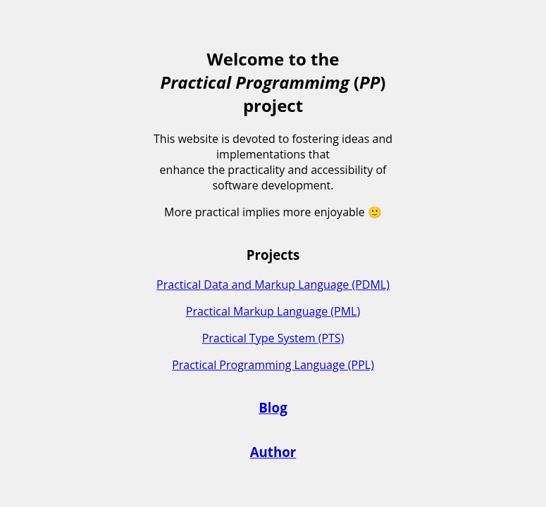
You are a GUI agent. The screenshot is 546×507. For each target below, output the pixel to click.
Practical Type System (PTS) (273, 338)
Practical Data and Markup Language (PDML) (273, 284)
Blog (273, 408)
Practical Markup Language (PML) (273, 311)
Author (273, 452)
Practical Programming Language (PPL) (273, 365)
